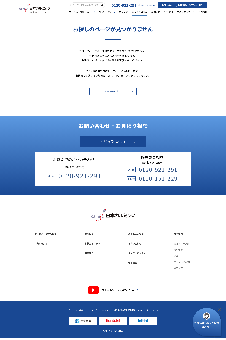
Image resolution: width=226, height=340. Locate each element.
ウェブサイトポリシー (100, 312)
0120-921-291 (126, 5)
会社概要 (178, 251)
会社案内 (168, 11)
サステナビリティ (185, 11)
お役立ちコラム (139, 11)
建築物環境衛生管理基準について (128, 312)
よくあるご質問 (136, 235)
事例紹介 (155, 11)
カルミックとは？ (182, 245)
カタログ (123, 11)
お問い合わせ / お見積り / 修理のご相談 (183, 4)
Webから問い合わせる (116, 142)
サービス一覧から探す (45, 235)
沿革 (176, 257)
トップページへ (118, 91)
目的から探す (41, 245)
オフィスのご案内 (182, 263)
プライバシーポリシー (77, 312)
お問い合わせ (134, 245)
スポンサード (180, 269)
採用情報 (202, 11)
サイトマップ (152, 312)
